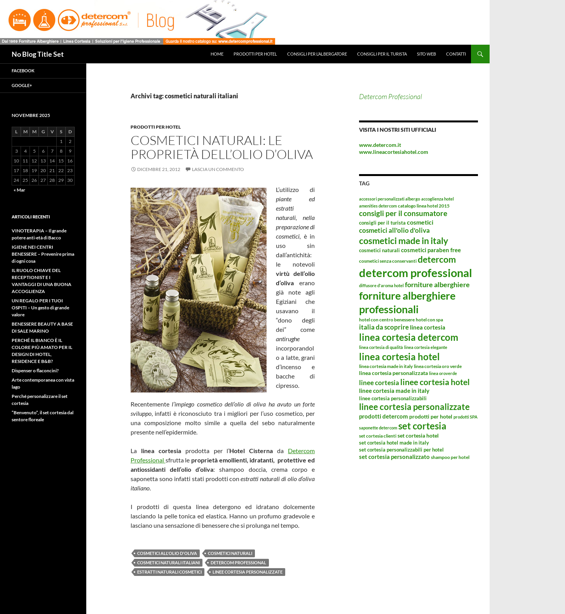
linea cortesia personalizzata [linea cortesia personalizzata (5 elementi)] (393, 373)
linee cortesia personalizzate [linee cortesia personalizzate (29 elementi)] (414, 407)
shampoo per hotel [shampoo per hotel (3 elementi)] (450, 457)
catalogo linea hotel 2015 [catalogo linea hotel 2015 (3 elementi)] (424, 206)
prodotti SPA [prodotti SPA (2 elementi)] (465, 416)
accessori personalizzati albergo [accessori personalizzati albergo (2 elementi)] (389, 198)
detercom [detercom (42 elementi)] (437, 259)
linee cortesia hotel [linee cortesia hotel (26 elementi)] (435, 382)
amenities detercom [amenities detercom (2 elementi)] (378, 205)
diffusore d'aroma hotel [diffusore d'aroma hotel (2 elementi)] (381, 285)
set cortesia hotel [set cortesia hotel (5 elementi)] (418, 435)
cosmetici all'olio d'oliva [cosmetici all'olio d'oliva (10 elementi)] (394, 230)
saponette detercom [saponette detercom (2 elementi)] (378, 427)
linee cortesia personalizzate (247, 571)
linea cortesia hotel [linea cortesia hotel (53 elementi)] (399, 356)
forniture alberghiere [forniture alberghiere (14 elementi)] (437, 284)
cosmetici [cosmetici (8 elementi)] (420, 222)
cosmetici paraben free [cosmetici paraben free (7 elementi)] (431, 249)
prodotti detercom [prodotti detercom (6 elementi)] (383, 416)
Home (217, 53)
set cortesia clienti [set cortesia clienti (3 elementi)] (377, 436)
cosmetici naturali (230, 553)
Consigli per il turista (382, 53)
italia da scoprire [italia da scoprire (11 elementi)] (384, 327)
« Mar (19, 190)
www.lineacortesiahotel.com (393, 151)
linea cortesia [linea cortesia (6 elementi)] (427, 327)
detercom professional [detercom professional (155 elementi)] (415, 272)
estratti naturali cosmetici (169, 571)
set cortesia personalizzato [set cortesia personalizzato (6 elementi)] (394, 456)
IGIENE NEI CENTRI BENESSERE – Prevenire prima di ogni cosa (43, 254)
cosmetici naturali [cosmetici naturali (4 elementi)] (379, 250)
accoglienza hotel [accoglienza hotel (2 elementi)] (437, 198)
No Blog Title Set (38, 54)
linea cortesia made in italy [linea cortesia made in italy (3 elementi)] (386, 366)
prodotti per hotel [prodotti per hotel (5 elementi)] (430, 416)
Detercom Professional (390, 96)
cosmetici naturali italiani (168, 562)
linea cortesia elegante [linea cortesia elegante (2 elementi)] (425, 347)
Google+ (22, 85)
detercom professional (238, 562)
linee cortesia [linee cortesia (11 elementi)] (379, 383)
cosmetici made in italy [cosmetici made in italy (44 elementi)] (403, 240)
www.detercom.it (380, 144)
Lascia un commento (218, 169)
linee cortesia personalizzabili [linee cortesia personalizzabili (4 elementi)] (393, 398)
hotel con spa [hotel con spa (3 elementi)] (429, 320)
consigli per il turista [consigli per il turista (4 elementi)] (382, 223)
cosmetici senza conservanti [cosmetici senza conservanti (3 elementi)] (388, 261)
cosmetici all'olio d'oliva (167, 553)
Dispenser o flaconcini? (35, 370)
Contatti (456, 53)
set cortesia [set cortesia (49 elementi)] (422, 425)
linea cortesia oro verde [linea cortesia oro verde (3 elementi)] (438, 366)
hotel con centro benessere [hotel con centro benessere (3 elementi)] (387, 320)
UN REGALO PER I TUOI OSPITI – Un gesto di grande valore (40, 307)
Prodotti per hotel (255, 53)
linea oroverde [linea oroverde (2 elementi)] (443, 373)
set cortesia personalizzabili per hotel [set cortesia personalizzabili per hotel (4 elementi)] (401, 450)
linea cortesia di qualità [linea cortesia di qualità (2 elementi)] (381, 347)
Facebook (23, 70)
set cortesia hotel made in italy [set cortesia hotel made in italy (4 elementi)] (394, 443)
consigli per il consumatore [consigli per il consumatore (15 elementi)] (403, 213)
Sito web (426, 53)
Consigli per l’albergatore (317, 53)
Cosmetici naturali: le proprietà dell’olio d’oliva (222, 147)
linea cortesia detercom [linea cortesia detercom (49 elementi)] (408, 337)
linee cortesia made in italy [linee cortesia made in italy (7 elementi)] (394, 390)
